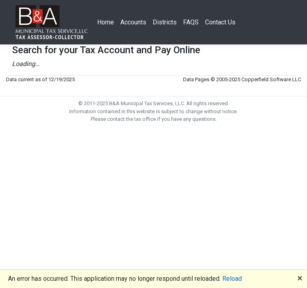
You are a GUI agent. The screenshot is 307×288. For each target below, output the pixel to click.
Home (105, 22)
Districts (165, 22)
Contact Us (220, 22)
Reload (232, 278)
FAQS (191, 22)
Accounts (133, 22)
